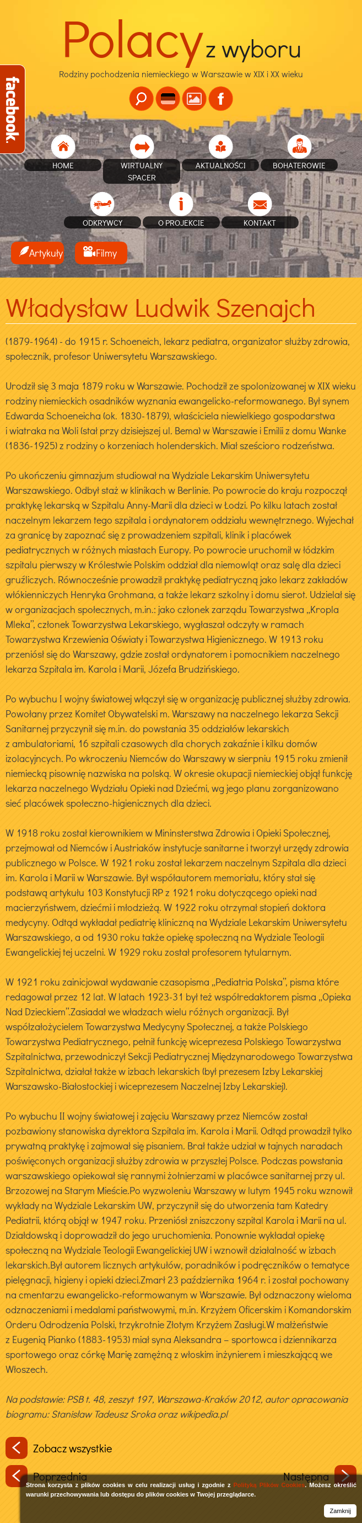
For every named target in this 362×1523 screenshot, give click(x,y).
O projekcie (181, 222)
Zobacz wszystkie (59, 1448)
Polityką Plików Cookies (269, 1485)
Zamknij (340, 1511)
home (63, 165)
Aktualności (221, 165)
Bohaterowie (299, 165)
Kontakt (260, 222)
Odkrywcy (102, 222)
